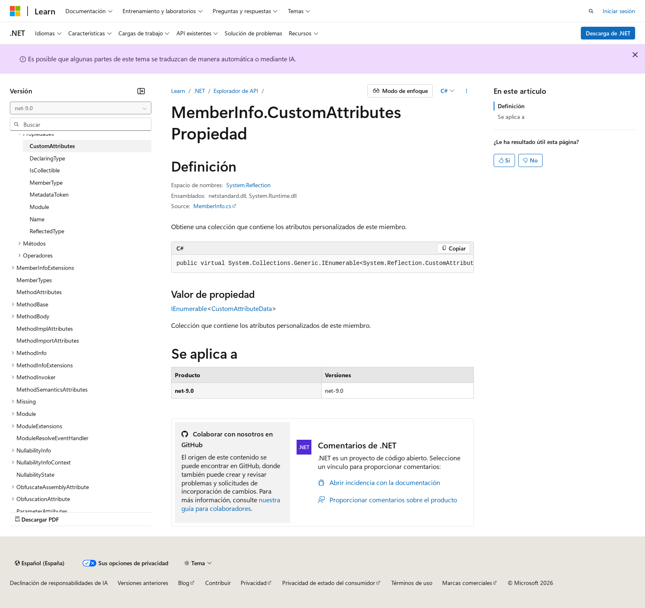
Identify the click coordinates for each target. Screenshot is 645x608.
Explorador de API (235, 91)
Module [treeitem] (39, 207)
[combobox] (80, 108)
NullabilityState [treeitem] (35, 474)
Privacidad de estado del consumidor (328, 583)
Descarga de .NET (608, 33)
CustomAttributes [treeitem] (52, 146)
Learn (178, 91)
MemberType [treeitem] (46, 182)
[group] (322, 264)
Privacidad (254, 583)
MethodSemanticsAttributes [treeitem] (52, 389)
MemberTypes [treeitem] (34, 280)
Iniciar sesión (619, 11)
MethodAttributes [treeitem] (39, 292)
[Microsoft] (15, 11)
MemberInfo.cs (212, 206)
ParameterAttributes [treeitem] (41, 511)
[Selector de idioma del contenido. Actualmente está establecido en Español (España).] (40, 563)
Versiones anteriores (143, 583)
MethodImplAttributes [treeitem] (44, 328)
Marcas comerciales (467, 583)
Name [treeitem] (37, 219)
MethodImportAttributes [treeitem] (47, 340)
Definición (511, 106)
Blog (183, 583)
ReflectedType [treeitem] (47, 231)
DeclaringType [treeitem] (47, 158)
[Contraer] (141, 91)
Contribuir (218, 583)
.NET (199, 91)
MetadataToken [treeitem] (49, 194)
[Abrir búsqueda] (591, 11)
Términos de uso (411, 583)
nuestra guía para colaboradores (230, 504)
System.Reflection (248, 185)
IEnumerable (189, 308)
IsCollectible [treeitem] (45, 170)
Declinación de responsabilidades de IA (59, 583)
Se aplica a (511, 117)
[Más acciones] (466, 90)
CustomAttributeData (241, 308)
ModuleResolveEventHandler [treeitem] (52, 438)
